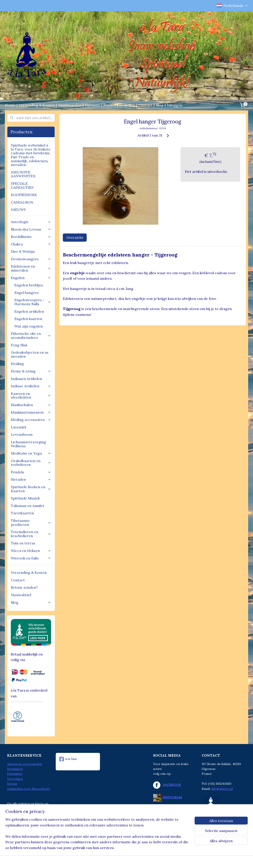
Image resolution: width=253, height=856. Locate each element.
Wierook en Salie (31, 558)
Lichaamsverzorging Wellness (28, 444)
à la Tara (68, 759)
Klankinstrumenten (31, 412)
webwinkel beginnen (132, 847)
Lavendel (18, 427)
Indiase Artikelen (31, 386)
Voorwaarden (69, 105)
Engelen (31, 278)
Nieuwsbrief (21, 595)
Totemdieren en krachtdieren (31, 534)
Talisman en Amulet (27, 505)
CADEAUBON (22, 202)
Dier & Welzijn (23, 251)
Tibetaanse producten (31, 522)
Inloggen (174, 105)
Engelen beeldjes (28, 285)
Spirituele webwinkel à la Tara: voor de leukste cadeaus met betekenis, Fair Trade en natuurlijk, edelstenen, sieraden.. (30, 155)
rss (116, 847)
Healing (17, 363)
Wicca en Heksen (31, 550)
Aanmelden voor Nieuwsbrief (28, 789)
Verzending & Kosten (37, 105)
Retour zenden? (24, 587)
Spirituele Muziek (25, 498)
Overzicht (74, 237)
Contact (145, 105)
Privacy (110, 105)
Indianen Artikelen (26, 378)
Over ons (127, 105)
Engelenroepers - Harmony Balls (32, 302)
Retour (12, 784)
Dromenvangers (31, 259)
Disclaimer (15, 774)
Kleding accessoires (31, 419)
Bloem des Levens (31, 229)
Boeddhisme (31, 236)
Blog (159, 105)
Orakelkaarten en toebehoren (31, 463)
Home (10, 105)
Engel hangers (26, 292)
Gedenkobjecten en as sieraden (29, 354)
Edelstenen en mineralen (31, 268)
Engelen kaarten (28, 318)
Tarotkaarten (22, 513)
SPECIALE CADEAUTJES (22, 185)
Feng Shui (19, 345)
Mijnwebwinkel (169, 847)
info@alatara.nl (222, 789)
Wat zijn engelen (28, 326)
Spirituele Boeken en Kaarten (31, 489)
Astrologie (31, 222)
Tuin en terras (23, 543)
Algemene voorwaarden (24, 764)
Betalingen (15, 769)
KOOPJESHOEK (24, 195)
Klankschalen (31, 405)
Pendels (31, 472)
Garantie (92, 105)
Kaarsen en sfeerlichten (31, 395)
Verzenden (15, 779)
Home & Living (31, 371)
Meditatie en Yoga (31, 453)
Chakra (31, 244)
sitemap (108, 847)
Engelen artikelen (29, 311)
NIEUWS (18, 209)
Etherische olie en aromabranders (31, 335)
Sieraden (31, 479)
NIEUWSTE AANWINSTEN (23, 174)
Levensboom (22, 434)
